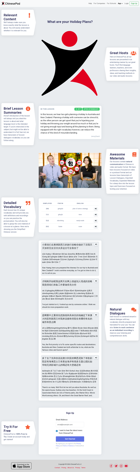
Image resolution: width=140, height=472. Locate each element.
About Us (70, 467)
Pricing (63, 467)
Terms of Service (68, 446)
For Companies (99, 3)
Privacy (77, 467)
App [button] (120, 3)
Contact (57, 467)
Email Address (61, 420)
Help (90, 3)
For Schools (111, 3)
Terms (83, 467)
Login (127, 3)
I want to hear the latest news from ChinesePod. (70, 431)
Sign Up (134, 3)
